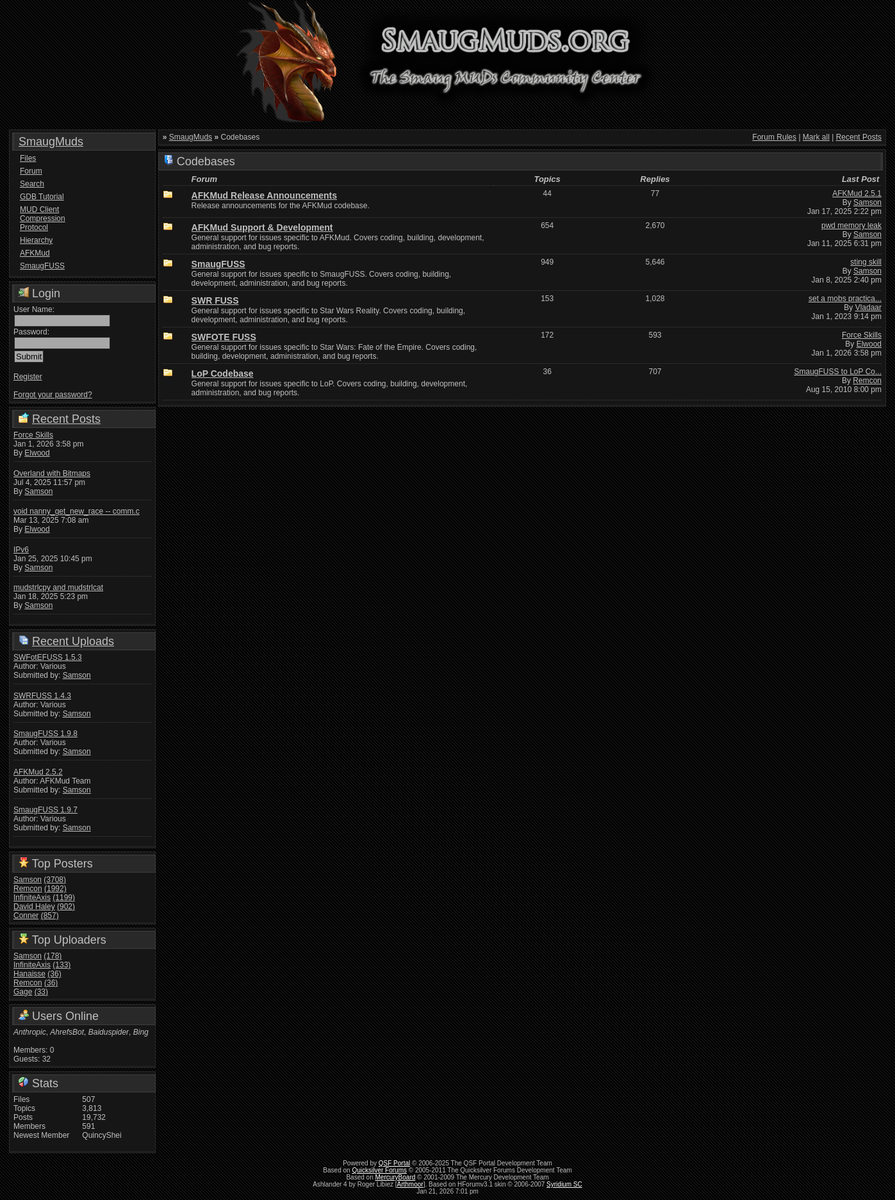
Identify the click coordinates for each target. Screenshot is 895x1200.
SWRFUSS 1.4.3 (42, 695)
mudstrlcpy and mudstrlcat (58, 587)
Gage (22, 991)
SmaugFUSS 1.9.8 (45, 733)
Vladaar (868, 307)
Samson (38, 491)
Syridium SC (564, 1184)
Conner (25, 915)
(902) (66, 906)
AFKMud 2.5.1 (857, 193)
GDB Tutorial (42, 196)
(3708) (55, 879)
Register (27, 376)
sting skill (866, 262)
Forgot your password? (52, 394)
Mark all (816, 137)
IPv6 (21, 549)
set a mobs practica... (845, 298)
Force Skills (33, 435)
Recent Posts (66, 419)
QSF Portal (394, 1163)
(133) (61, 964)
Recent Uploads (73, 641)
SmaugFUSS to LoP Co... (838, 371)
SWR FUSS (215, 300)
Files (28, 158)
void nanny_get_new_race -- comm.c (76, 511)
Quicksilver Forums (379, 1170)
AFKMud (35, 253)
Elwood (36, 452)
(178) (53, 955)
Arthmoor (410, 1184)
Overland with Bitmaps (51, 473)
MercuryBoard (395, 1177)
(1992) (55, 888)
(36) (54, 973)
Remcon (27, 888)
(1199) (64, 897)
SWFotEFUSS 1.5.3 (47, 657)
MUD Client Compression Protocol (42, 218)
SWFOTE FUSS (224, 337)
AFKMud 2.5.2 (38, 772)
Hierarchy (36, 240)
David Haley (34, 906)
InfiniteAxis (32, 897)
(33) (41, 991)
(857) (50, 915)
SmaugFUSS (42, 265)
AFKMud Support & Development (262, 227)
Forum (31, 171)
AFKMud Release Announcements (264, 195)
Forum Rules (774, 137)
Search (32, 183)
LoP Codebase (223, 373)
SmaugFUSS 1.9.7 (45, 809)
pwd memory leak (851, 225)
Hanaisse (29, 973)
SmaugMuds (51, 141)
